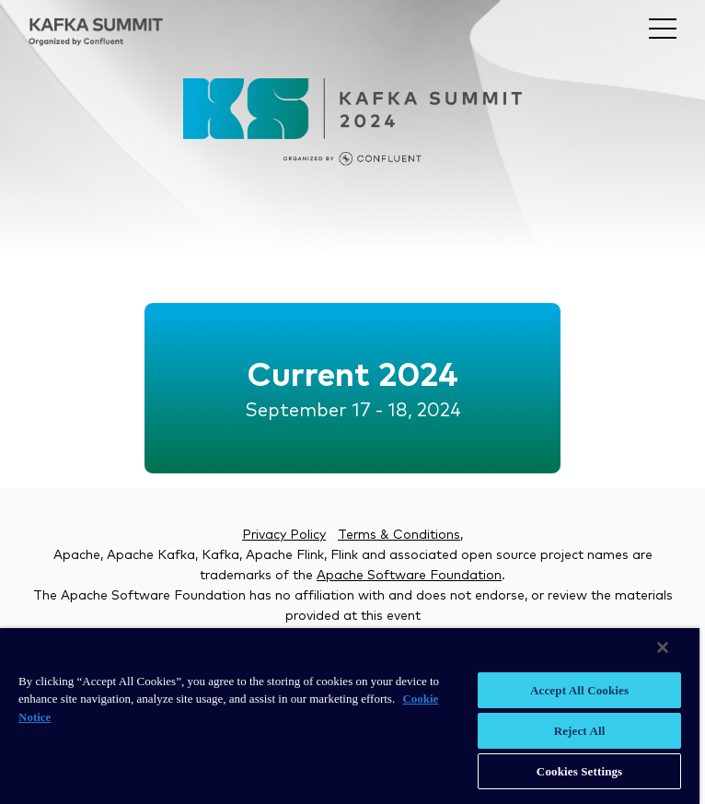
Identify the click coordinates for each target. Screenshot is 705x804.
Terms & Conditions (399, 535)
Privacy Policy (284, 535)
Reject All (580, 731)
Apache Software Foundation (409, 575)
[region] (349, 716)
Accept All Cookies (579, 690)
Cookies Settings (579, 771)
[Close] (662, 647)
